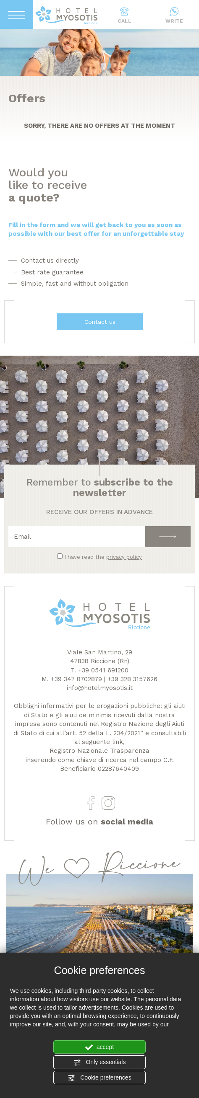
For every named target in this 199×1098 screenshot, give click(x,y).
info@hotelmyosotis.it (100, 688)
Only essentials (99, 1062)
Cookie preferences (99, 1078)
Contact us (99, 321)
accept (99, 1047)
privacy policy (124, 557)
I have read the (103, 557)
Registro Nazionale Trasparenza (99, 750)
